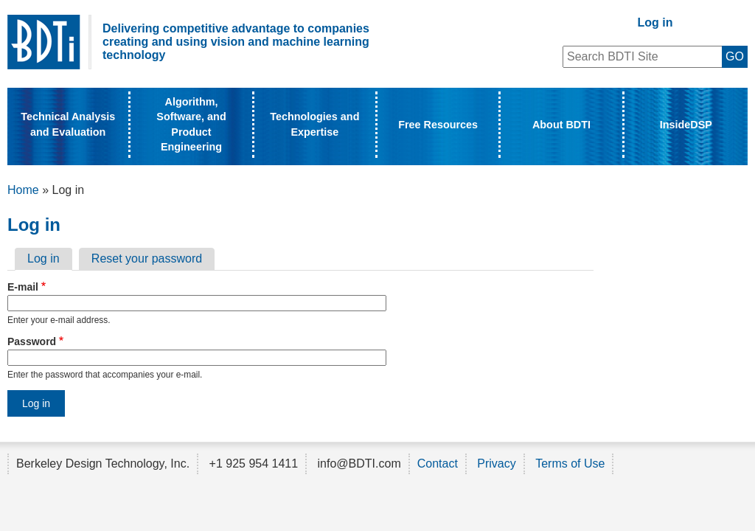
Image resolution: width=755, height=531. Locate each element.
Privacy (496, 463)
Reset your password (146, 258)
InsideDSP (686, 125)
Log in (655, 22)
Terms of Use (570, 463)
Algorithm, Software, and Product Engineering (191, 124)
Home (23, 190)
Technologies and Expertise (314, 124)
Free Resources (438, 125)
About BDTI (561, 125)
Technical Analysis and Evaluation (68, 124)
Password (31, 341)
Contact (437, 463)
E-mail (22, 287)
